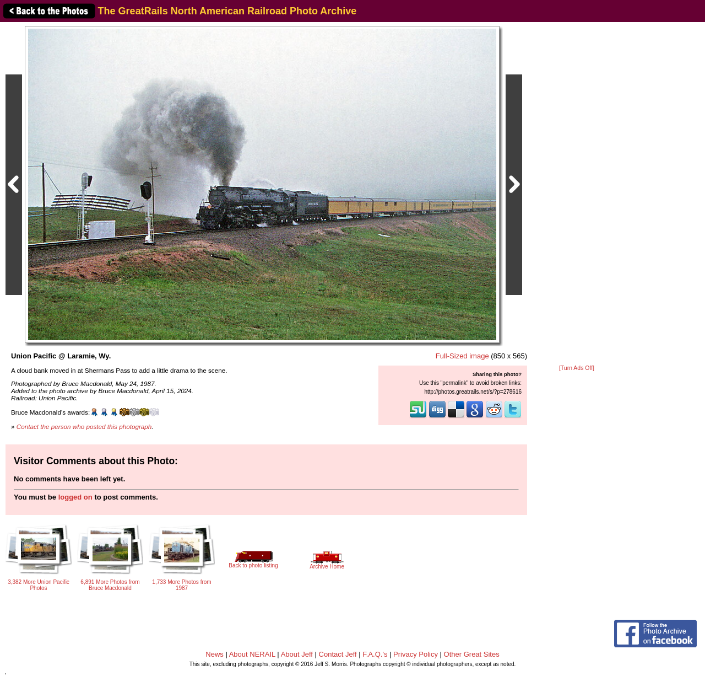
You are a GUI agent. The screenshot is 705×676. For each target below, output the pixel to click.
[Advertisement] (577, 194)
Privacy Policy (415, 654)
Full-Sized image (462, 356)
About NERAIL (252, 654)
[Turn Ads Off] (576, 368)
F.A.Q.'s (374, 654)
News (214, 654)
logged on (75, 497)
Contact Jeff (338, 654)
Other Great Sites (472, 654)
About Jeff (297, 654)
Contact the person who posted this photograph (84, 426)
